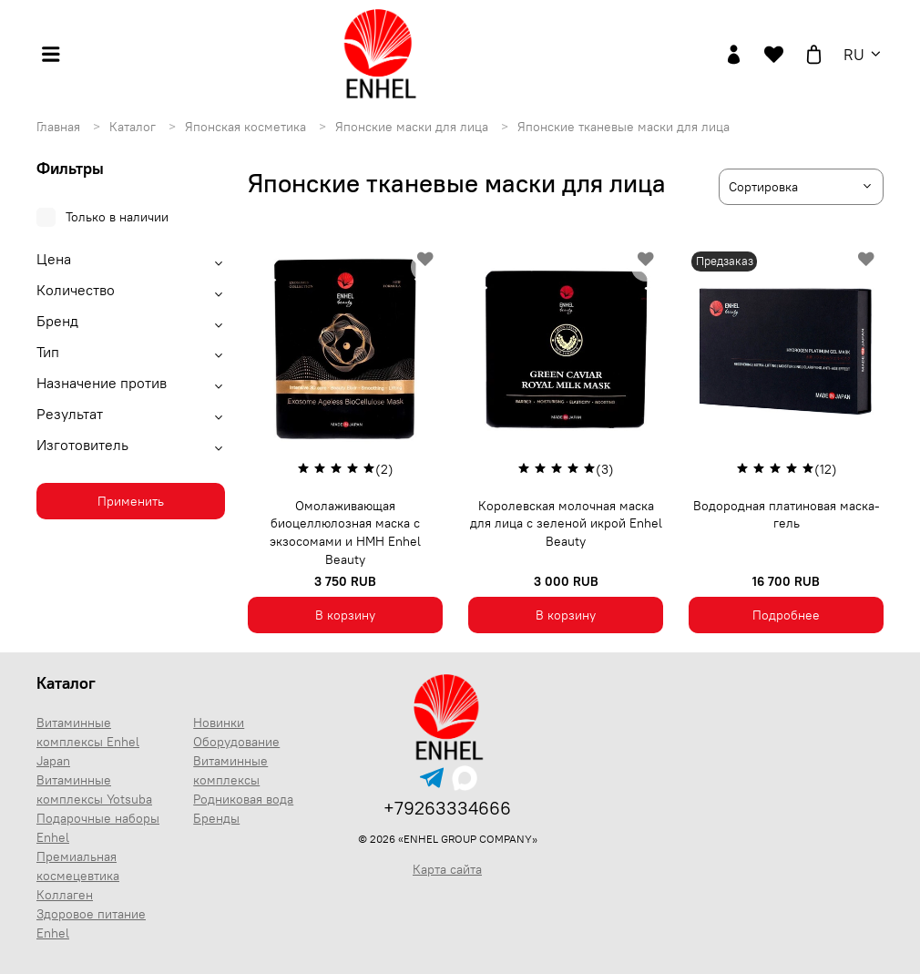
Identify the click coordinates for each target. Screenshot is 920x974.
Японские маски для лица (413, 126)
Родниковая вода (243, 799)
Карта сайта (447, 869)
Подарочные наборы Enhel (97, 828)
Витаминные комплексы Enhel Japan (87, 741)
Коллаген (64, 895)
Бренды (216, 818)
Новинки (218, 722)
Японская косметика (247, 126)
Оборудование (236, 741)
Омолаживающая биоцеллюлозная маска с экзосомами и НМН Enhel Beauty (345, 532)
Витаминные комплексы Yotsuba (94, 789)
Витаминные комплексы (230, 770)
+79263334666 (447, 807)
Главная (60, 126)
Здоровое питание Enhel (91, 923)
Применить (130, 501)
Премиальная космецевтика (77, 866)
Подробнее (786, 615)
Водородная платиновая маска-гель (786, 514)
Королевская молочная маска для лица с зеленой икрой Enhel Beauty (566, 523)
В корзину (345, 615)
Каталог (134, 126)
